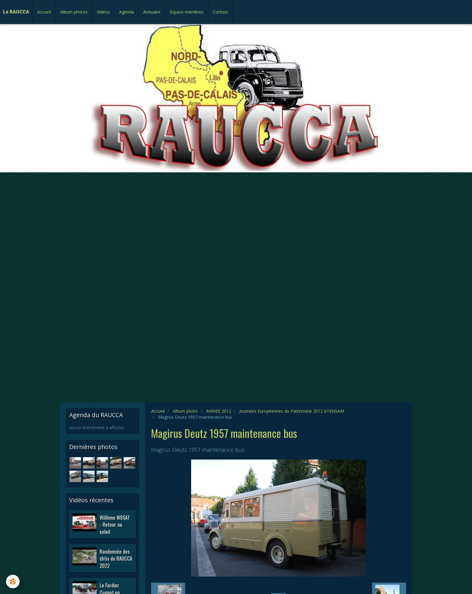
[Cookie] (13, 581)
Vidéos (103, 12)
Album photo (185, 411)
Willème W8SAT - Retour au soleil (115, 524)
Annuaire (151, 12)
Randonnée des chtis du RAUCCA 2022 (116, 558)
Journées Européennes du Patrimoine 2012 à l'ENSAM (291, 411)
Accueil (44, 12)
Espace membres (186, 12)
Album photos (74, 12)
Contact (220, 12)
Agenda (126, 12)
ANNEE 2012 (218, 411)
